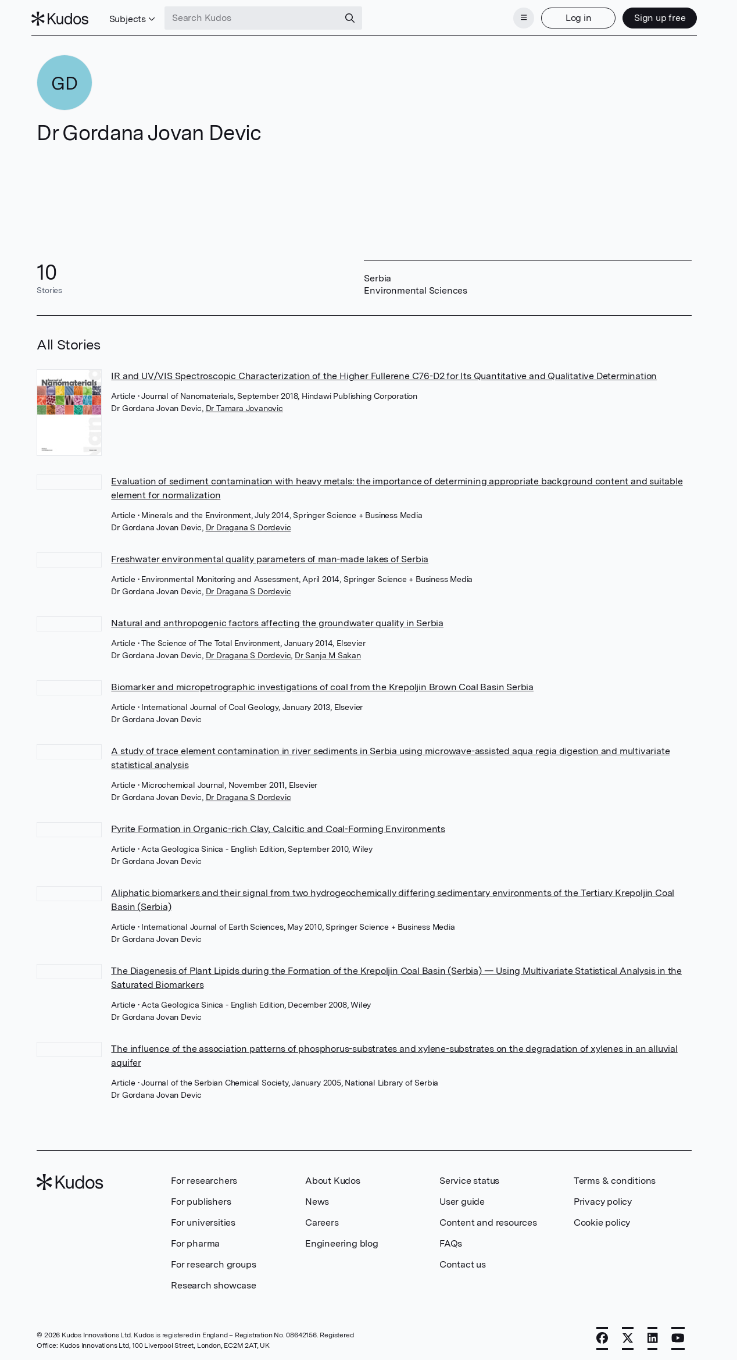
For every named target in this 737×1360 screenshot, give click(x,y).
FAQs (450, 1239)
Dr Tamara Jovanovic (244, 404)
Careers (322, 1219)
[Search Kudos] (257, 16)
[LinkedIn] (652, 1335)
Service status (469, 1177)
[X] (628, 1335)
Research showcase (213, 1281)
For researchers (204, 1177)
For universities (203, 1219)
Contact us (462, 1260)
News (317, 1198)
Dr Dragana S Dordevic (248, 524)
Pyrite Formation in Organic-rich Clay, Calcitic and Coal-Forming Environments (278, 825)
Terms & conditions (615, 1177)
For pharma (195, 1239)
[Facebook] (602, 1335)
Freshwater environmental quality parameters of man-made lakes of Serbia (269, 555)
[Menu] (518, 16)
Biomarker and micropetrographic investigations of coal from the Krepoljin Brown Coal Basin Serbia (322, 683)
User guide (462, 1198)
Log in (573, 16)
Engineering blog (341, 1239)
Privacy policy (603, 1198)
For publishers (201, 1198)
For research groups (213, 1260)
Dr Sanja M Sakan (328, 651)
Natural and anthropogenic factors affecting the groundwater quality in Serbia (277, 619)
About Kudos (332, 1177)
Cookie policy (602, 1219)
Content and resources (488, 1219)
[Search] (355, 16)
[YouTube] (678, 1335)
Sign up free (654, 16)
